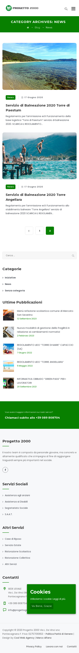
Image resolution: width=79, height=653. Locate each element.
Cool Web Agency (24, 637)
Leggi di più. (59, 599)
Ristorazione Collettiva (17, 557)
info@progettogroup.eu (21, 610)
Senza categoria (15, 290)
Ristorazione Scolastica (18, 551)
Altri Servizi (11, 564)
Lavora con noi (54, 646)
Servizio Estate (13, 545)
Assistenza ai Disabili (16, 501)
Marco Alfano (44, 637)
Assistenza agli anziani (17, 495)
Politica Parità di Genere (59, 634)
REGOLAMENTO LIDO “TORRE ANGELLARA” (40, 362)
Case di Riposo (13, 538)
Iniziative (10, 277)
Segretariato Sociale (16, 508)
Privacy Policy (34, 646)
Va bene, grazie (42, 606)
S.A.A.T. (9, 514)
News (10, 97)
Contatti (72, 646)
